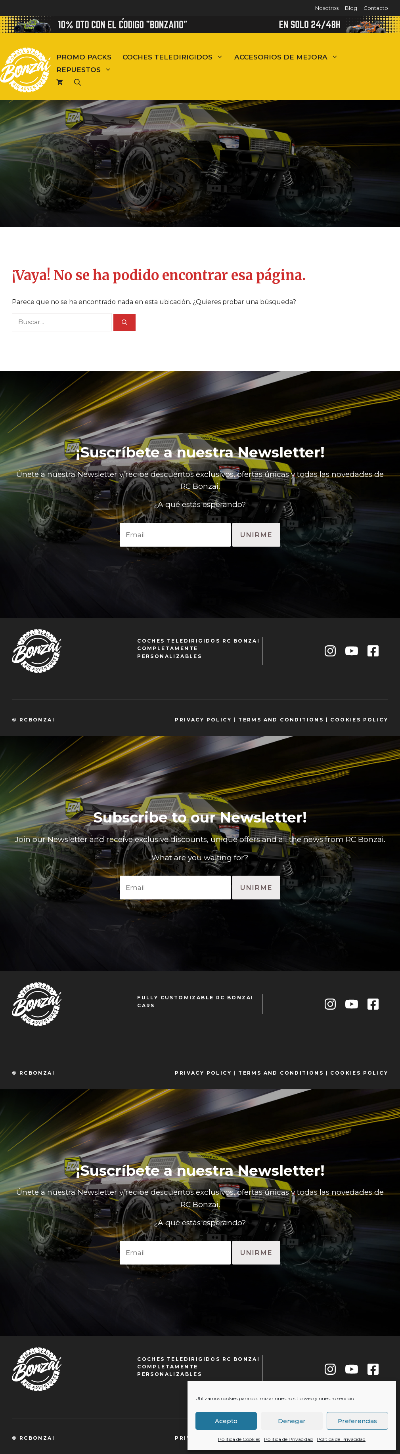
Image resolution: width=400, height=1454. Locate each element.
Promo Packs (83, 57)
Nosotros (327, 8)
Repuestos (86, 69)
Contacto (376, 8)
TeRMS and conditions (280, 720)
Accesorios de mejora (289, 57)
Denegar (292, 1421)
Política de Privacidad (288, 1439)
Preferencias (357, 1421)
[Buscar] (124, 322)
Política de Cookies (239, 1439)
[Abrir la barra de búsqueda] (77, 82)
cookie (343, 720)
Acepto (226, 1421)
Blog (351, 8)
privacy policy (203, 720)
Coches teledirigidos (175, 57)
